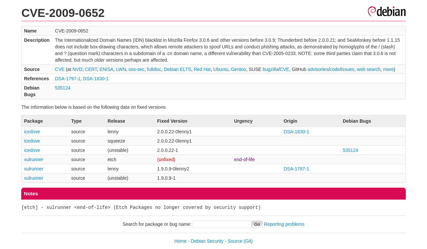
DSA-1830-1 (96, 78)
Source (235, 241)
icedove (32, 131)
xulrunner (33, 159)
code (335, 69)
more (388, 69)
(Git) (248, 241)
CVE (60, 69)
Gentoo (238, 69)
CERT (91, 69)
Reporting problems (284, 224)
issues (347, 69)
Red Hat (202, 69)
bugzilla (270, 69)
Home (180, 241)
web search (369, 69)
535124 (63, 88)
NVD (78, 69)
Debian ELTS (177, 69)
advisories (318, 69)
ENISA (106, 69)
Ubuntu (220, 69)
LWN (121, 69)
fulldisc (154, 69)
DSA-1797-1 (68, 78)
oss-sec (137, 69)
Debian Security (207, 241)
